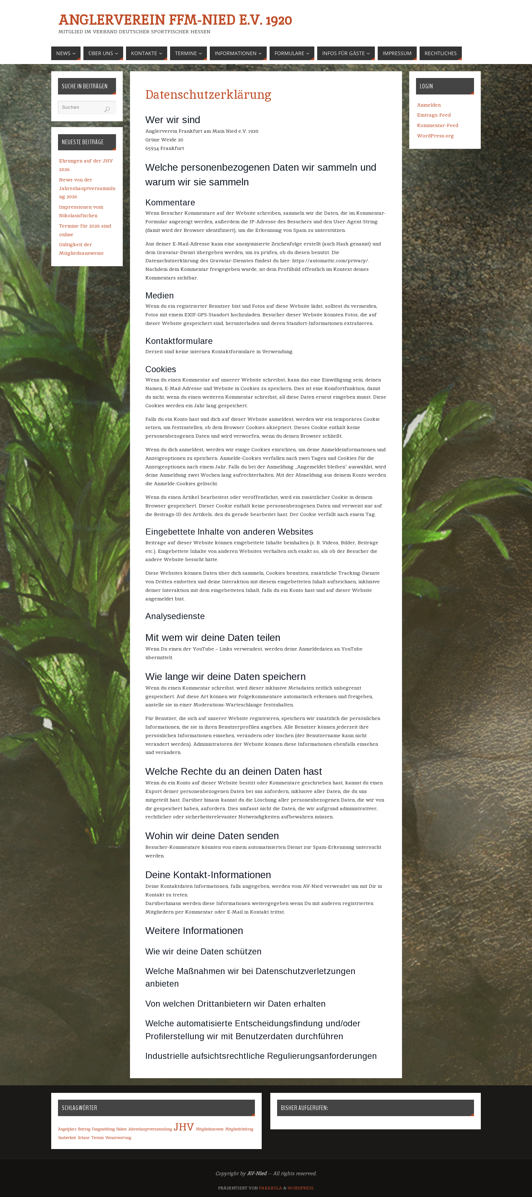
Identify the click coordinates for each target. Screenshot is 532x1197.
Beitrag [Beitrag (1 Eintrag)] (84, 1129)
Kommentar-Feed (437, 125)
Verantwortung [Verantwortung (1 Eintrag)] (118, 1137)
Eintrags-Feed (434, 115)
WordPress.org (435, 135)
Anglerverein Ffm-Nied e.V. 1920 (174, 20)
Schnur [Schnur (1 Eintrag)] (84, 1137)
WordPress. (300, 1188)
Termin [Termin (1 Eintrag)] (97, 1137)
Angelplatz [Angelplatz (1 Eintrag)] (67, 1129)
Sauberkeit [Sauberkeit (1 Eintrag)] (67, 1137)
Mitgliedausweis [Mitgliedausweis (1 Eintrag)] (210, 1129)
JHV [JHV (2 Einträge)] (184, 1127)
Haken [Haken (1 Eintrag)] (121, 1129)
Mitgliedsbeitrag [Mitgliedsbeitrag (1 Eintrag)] (239, 1129)
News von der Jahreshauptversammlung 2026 (87, 188)
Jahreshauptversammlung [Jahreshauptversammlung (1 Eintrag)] (150, 1129)
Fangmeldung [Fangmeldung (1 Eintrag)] (103, 1129)
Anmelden (429, 105)
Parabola (270, 1188)
